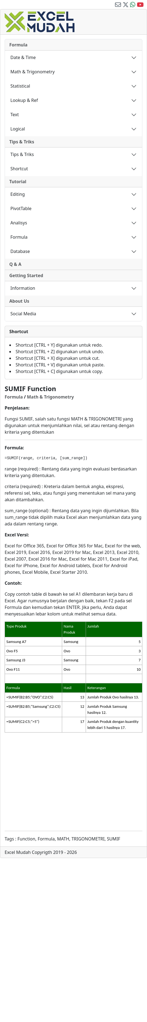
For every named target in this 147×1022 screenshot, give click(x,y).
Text (14, 115)
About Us (19, 301)
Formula (18, 45)
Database (20, 251)
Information (22, 288)
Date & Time (23, 57)
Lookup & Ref (24, 100)
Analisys (18, 223)
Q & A (15, 264)
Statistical (20, 86)
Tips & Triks (21, 142)
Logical (17, 129)
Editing (17, 194)
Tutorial (17, 182)
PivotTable (20, 208)
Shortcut (19, 169)
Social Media (23, 314)
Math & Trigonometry (32, 72)
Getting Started (26, 275)
